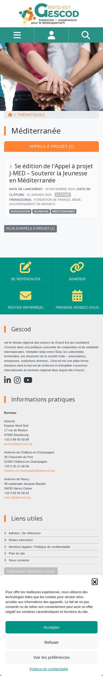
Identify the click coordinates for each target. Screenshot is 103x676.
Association (20, 211)
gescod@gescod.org (18, 443)
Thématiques (31, 115)
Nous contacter (19, 560)
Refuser (51, 642)
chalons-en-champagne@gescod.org (29, 470)
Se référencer (31, 533)
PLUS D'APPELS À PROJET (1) (30, 229)
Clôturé (63, 194)
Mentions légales (20, 546)
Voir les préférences (51, 657)
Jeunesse (41, 211)
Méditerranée (63, 211)
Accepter (51, 627)
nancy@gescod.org (17, 497)
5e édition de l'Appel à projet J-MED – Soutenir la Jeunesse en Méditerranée (51, 173)
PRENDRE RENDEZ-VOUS (31, 571)
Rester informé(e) (21, 540)
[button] (95, 581)
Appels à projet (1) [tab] (51, 146)
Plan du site (17, 553)
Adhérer (14, 533)
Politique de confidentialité (49, 669)
